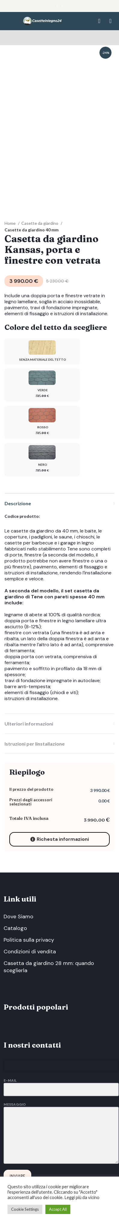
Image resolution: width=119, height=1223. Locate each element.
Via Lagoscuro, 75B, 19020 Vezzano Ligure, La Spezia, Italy (45, 1175)
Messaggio (61, 1083)
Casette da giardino (40, 186)
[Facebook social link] (57, 6)
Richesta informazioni (59, 802)
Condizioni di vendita (30, 915)
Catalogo (15, 891)
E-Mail (61, 1048)
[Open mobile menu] (110, 21)
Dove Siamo (18, 880)
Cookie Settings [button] (25, 1209)
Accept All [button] (58, 1209)
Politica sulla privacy (29, 903)
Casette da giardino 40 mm (32, 193)
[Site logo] (42, 20)
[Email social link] (62, 6)
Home (11, 186)
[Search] (97, 21)
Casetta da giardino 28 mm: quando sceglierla (49, 930)
